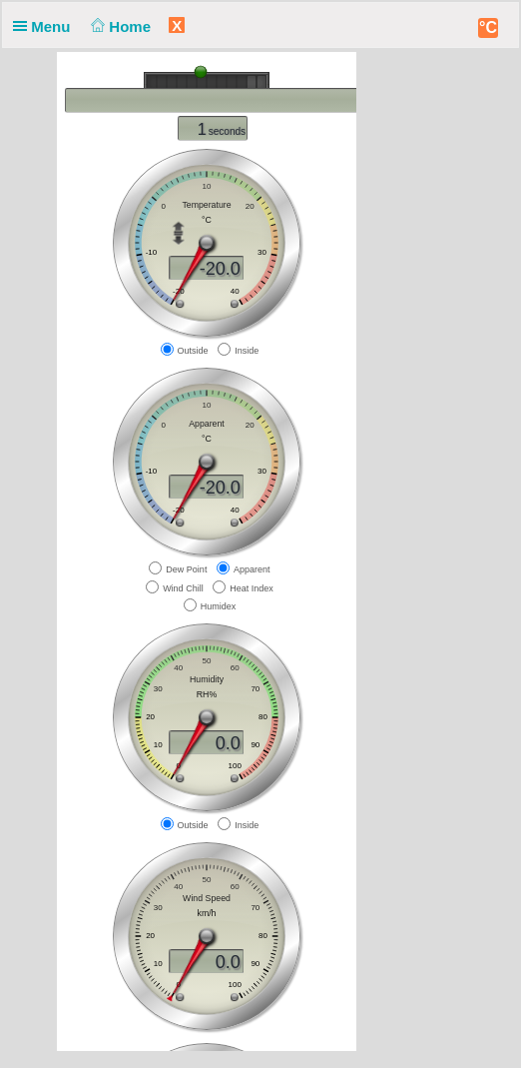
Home (119, 26)
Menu (46, 26)
